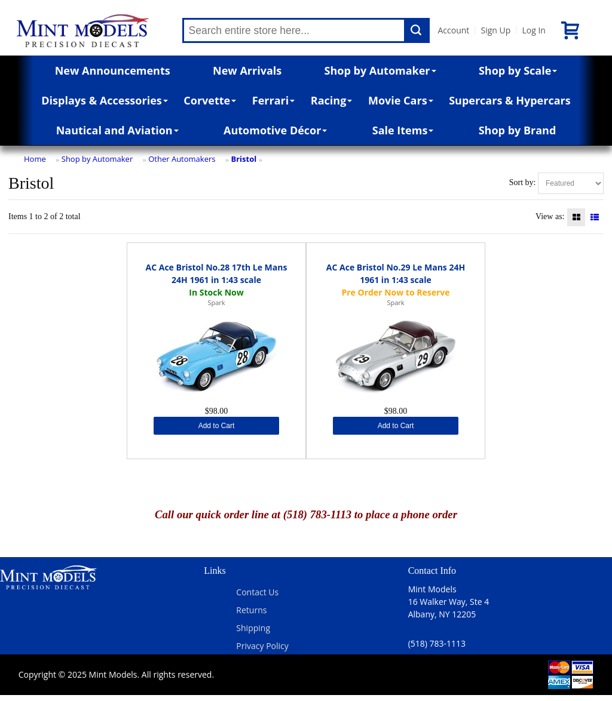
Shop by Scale (518, 70)
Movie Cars (400, 100)
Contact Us (257, 592)
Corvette (209, 100)
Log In (533, 30)
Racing (332, 100)
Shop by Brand (517, 130)
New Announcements (112, 70)
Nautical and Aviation (117, 130)
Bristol (243, 158)
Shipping (253, 628)
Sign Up (495, 30)
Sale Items (403, 130)
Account (454, 30)
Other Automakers (181, 158)
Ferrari (273, 100)
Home (35, 158)
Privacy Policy (262, 645)
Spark (216, 302)
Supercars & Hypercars (510, 100)
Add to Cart (216, 426)
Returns (251, 610)
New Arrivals (247, 70)
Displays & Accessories (104, 100)
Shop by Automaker (380, 70)
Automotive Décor (275, 130)
